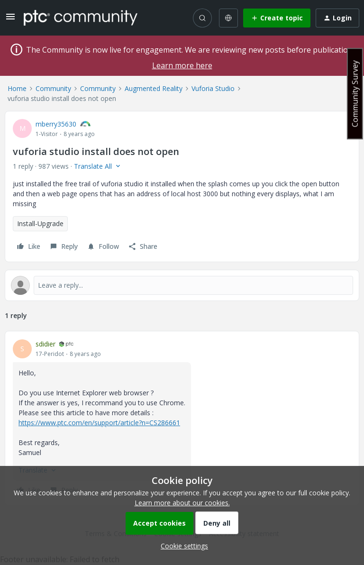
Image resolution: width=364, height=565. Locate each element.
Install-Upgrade (40, 223)
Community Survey (355, 93)
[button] (10, 19)
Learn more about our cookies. (182, 502)
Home (17, 88)
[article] (182, 418)
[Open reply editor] (182, 285)
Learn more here (182, 65)
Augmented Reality (153, 88)
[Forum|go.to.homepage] (80, 17)
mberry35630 (56, 123)
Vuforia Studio (213, 88)
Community (53, 88)
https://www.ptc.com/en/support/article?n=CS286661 (99, 422)
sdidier (45, 343)
